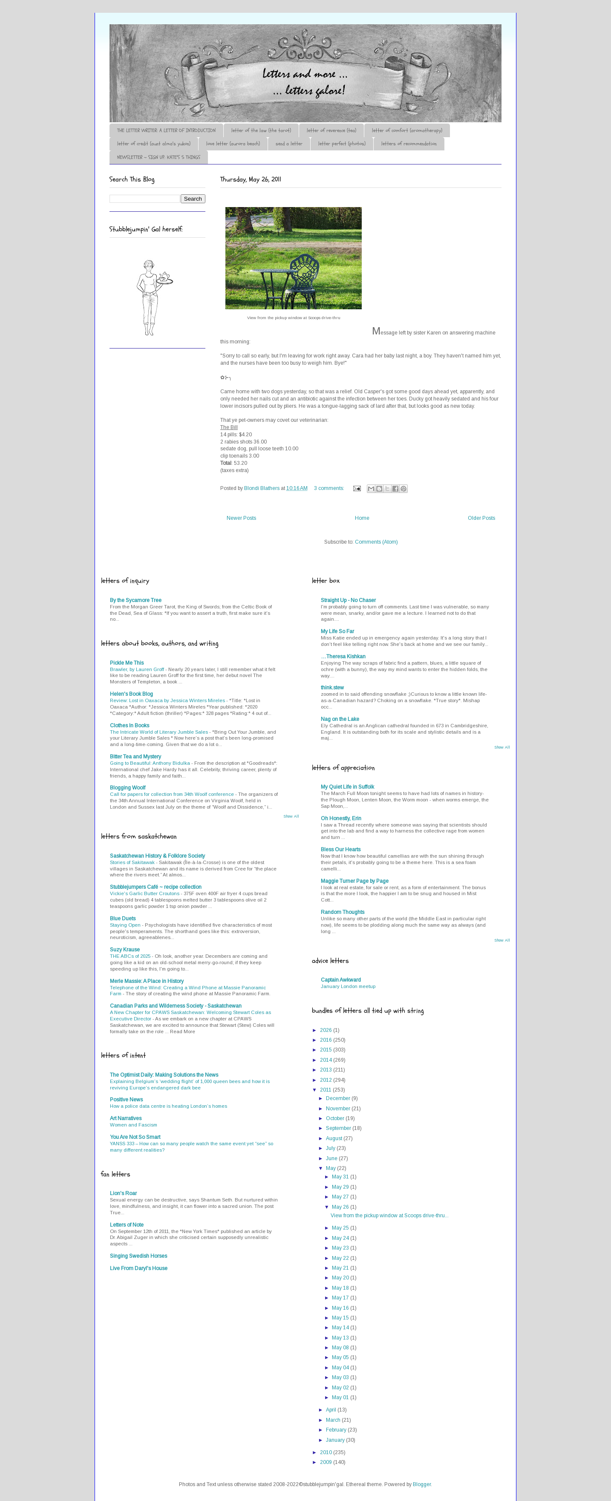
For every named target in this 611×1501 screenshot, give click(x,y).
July (331, 1148)
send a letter (289, 143)
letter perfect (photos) (342, 143)
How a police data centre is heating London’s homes (168, 1106)
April (331, 1410)
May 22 (341, 1258)
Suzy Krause (125, 950)
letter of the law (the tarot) (261, 130)
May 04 (341, 1368)
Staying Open (126, 925)
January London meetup (348, 986)
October (336, 1118)
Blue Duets (122, 919)
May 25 (341, 1228)
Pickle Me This (127, 663)
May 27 (341, 1197)
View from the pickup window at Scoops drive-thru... (390, 1216)
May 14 (341, 1328)
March (334, 1420)
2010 (326, 1452)
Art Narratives (125, 1118)
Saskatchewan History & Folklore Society (157, 856)
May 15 (341, 1318)
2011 (326, 1090)
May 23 (341, 1248)
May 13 (341, 1338)
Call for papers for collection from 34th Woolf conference (172, 794)
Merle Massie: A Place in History (147, 981)
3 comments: (330, 488)
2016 (326, 1040)
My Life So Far (337, 631)
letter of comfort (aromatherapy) (407, 130)
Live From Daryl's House (138, 1268)
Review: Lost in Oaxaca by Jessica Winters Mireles (168, 700)
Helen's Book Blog (131, 694)
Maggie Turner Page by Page (355, 881)
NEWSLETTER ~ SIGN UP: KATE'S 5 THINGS (158, 157)
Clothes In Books (129, 726)
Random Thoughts (342, 912)
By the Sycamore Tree (135, 600)
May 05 (341, 1357)
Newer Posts (241, 518)
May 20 (341, 1278)
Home (362, 518)
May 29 (341, 1187)
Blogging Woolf (127, 788)
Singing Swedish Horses (138, 1256)
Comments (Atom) (376, 542)
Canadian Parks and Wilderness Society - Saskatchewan (176, 1006)
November (339, 1109)
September (339, 1128)
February (337, 1430)
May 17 (341, 1298)
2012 (326, 1080)
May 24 (341, 1238)
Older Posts (481, 518)
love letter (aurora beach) (233, 143)
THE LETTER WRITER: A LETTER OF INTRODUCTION (166, 130)
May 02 (341, 1388)
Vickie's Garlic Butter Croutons (145, 893)
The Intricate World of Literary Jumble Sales (159, 732)
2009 (326, 1462)
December (339, 1098)
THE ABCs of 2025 (131, 956)
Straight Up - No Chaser (348, 600)
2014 (326, 1060)
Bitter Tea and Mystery (135, 757)
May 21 (341, 1268)
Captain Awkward (341, 980)
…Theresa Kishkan (343, 657)
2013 (326, 1070)
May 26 (341, 1207)
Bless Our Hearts (340, 850)
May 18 (341, 1288)
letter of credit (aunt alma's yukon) (153, 143)
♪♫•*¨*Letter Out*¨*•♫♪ (237, 48)
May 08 (341, 1348)
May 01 (341, 1397)
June (332, 1158)
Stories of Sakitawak (133, 862)
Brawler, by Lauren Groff (137, 669)
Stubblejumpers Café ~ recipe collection (156, 887)
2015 (326, 1050)
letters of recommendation (409, 143)
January (336, 1440)
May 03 (341, 1377)
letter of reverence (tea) (331, 130)
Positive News (126, 1100)
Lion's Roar (123, 1193)
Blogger (422, 1484)
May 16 (341, 1308)
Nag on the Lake (340, 719)
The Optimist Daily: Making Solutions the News (164, 1075)
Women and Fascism (133, 1124)
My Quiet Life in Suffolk (347, 787)
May (331, 1168)
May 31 (341, 1177)
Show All (291, 816)
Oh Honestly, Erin (341, 818)
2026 (326, 1030)
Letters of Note (127, 1225)
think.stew (332, 688)
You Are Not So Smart (135, 1137)
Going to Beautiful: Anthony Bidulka (150, 763)
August (334, 1138)
